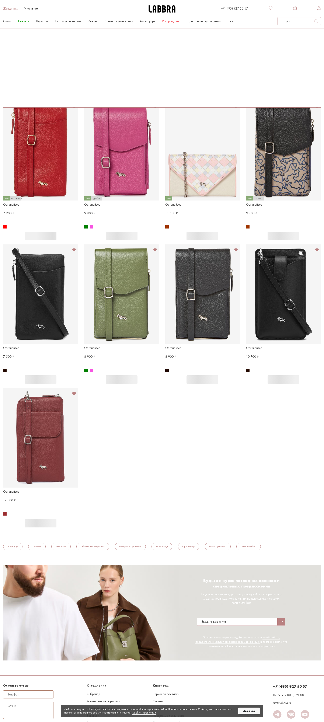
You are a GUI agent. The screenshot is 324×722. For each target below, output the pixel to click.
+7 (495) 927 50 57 (234, 8)
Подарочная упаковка (130, 546)
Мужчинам (31, 8)
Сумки (7, 21)
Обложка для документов (93, 546)
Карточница (162, 546)
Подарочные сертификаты (203, 21)
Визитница (13, 546)
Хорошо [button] (249, 711)
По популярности (17, 58)
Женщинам (10, 8)
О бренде (93, 694)
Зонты (92, 21)
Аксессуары (148, 21)
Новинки (23, 21)
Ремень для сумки (217, 546)
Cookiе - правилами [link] (144, 712)
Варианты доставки (166, 694)
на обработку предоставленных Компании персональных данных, (237, 639)
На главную (9, 32)
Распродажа (170, 21)
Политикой (234, 646)
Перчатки (42, 21)
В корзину (40, 236)
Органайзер (11, 85)
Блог (231, 21)
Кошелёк (37, 546)
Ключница (61, 546)
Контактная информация (103, 701)
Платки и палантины (68, 21)
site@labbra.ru (282, 703)
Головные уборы (248, 546)
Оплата (158, 701)
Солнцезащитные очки (118, 21)
